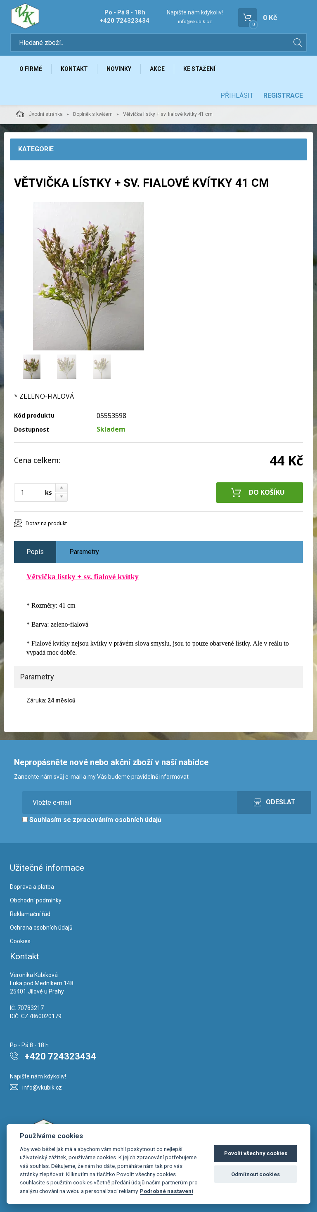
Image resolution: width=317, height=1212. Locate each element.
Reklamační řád (30, 914)
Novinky (118, 69)
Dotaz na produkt (46, 523)
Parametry (84, 552)
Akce (157, 69)
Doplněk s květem (93, 114)
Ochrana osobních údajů (41, 927)
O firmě (30, 69)
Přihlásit (236, 95)
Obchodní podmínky (36, 900)
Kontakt (74, 69)
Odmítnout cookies (255, 1174)
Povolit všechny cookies (255, 1153)
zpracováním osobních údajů (117, 820)
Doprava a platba (32, 886)
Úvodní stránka (39, 114)
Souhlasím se (91, 820)
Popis (35, 552)
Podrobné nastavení (166, 1191)
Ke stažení (199, 69)
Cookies (20, 941)
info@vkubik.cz (195, 21)
